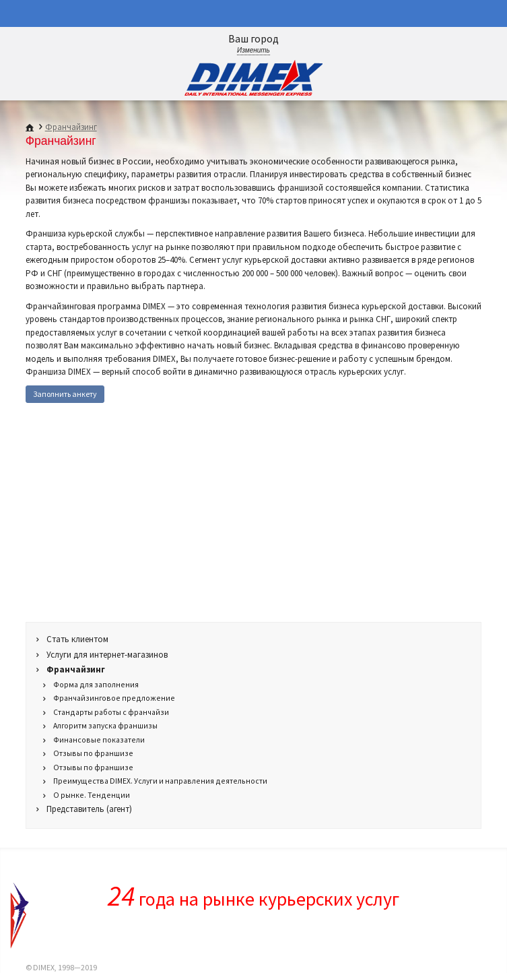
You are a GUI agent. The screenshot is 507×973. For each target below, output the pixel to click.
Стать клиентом (77, 639)
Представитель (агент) (89, 809)
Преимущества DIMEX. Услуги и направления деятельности (160, 781)
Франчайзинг (71, 127)
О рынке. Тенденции (91, 795)
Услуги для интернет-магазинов (107, 654)
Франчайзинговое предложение (114, 698)
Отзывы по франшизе (93, 753)
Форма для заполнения (96, 684)
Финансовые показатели (99, 739)
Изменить (253, 50)
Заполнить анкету (65, 394)
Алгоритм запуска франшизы (105, 725)
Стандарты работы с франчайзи (111, 712)
